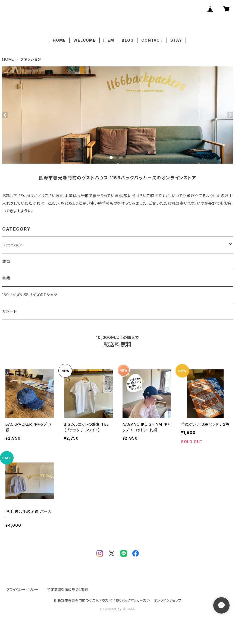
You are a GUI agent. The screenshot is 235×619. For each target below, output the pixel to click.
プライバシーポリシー (23, 589)
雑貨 (6, 261)
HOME (59, 40)
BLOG (127, 40)
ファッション (12, 245)
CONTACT (152, 40)
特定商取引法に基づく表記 (67, 589)
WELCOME (84, 40)
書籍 (6, 278)
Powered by (117, 609)
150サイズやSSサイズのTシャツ (29, 294)
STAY (176, 40)
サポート (9, 311)
